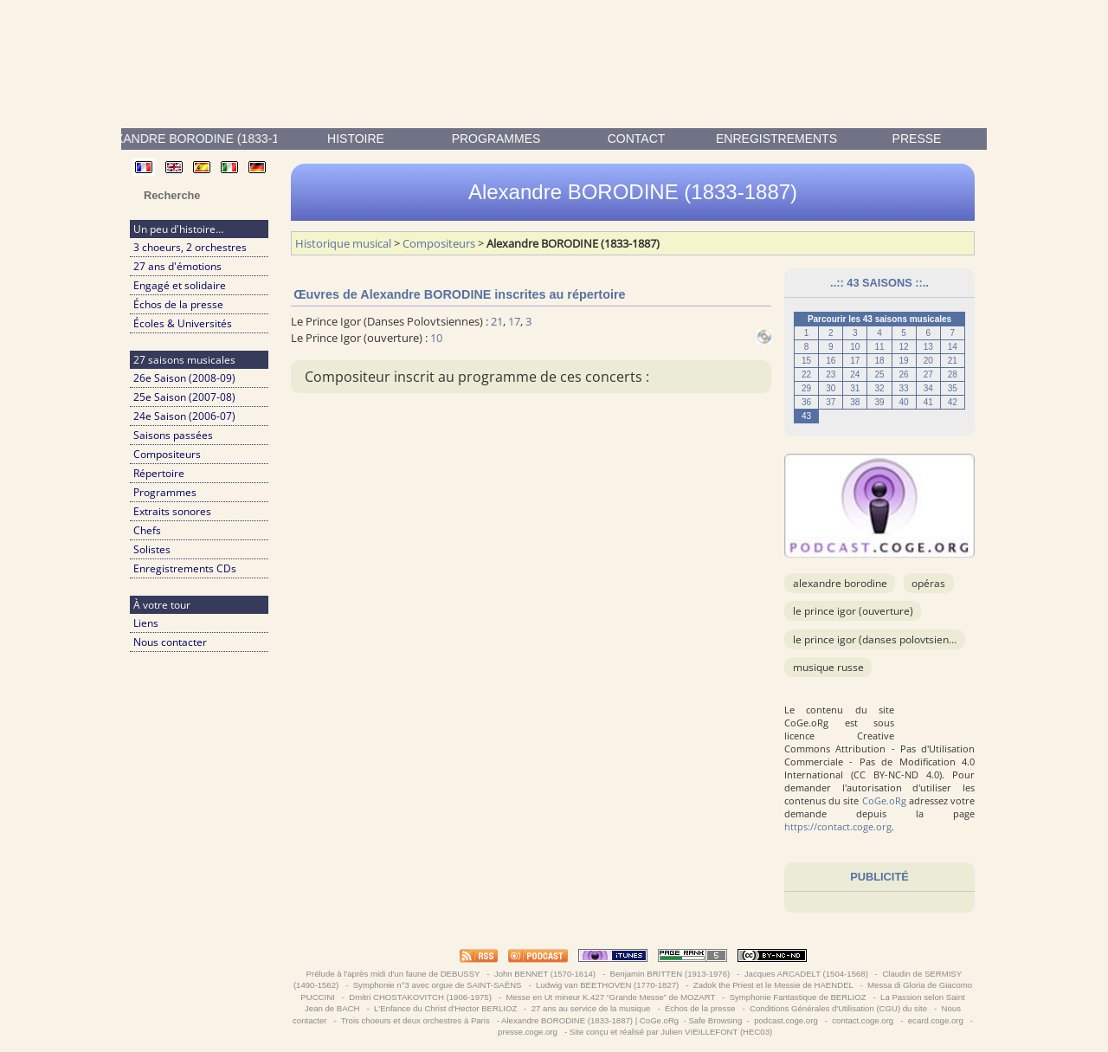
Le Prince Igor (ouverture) (853, 610)
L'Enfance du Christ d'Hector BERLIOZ (445, 1008)
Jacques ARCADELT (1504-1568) (806, 973)
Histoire (355, 138)
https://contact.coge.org (838, 826)
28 (952, 374)
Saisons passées (173, 435)
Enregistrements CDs (184, 568)
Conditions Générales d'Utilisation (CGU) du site (838, 1008)
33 (904, 388)
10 (855, 347)
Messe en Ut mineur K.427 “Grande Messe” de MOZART (611, 997)
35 (952, 388)
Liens (145, 623)
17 (855, 360)
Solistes (152, 549)
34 (928, 388)
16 (830, 360)
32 (879, 388)
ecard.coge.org (935, 1020)
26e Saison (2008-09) (184, 378)
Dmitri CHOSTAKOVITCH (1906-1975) (420, 997)
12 (904, 347)
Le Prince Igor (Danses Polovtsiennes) (881, 639)
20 (928, 360)
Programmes (496, 138)
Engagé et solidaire (179, 285)
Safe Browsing (715, 1020)
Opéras (928, 583)
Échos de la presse (178, 304)
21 (952, 360)
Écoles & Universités (182, 323)
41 (928, 402)
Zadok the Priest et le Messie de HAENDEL (773, 985)
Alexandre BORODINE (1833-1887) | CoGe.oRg (590, 1020)
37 (830, 402)
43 (806, 416)
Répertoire (158, 473)
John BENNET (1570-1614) (544, 973)
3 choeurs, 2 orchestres (190, 247)
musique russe (828, 667)
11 (879, 347)
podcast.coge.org (785, 1020)
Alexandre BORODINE (840, 583)
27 (928, 374)
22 (806, 374)
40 (904, 402)
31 (855, 388)
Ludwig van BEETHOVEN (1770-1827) (607, 985)
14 (952, 347)
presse (917, 138)
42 (952, 402)
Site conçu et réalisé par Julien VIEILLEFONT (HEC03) (671, 1031)
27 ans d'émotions (177, 266)
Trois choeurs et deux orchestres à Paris (415, 1020)
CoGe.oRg (884, 800)
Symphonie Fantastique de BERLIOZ (797, 997)
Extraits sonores (172, 511)
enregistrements (776, 138)
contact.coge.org (863, 1020)
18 (879, 360)
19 (904, 360)
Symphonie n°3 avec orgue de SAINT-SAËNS (437, 985)
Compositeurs (167, 454)
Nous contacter (170, 642)
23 (830, 374)
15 (806, 360)
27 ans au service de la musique (591, 1008)
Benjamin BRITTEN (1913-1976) (670, 973)
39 (879, 402)
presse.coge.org (527, 1031)
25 (879, 374)
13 (928, 347)
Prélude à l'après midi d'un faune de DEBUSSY (393, 973)
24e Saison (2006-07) (184, 416)
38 (855, 402)
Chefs (147, 530)
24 (855, 374)
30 (830, 388)
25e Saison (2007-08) (184, 397)
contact (637, 138)
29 (806, 388)
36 (806, 402)
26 (904, 374)
